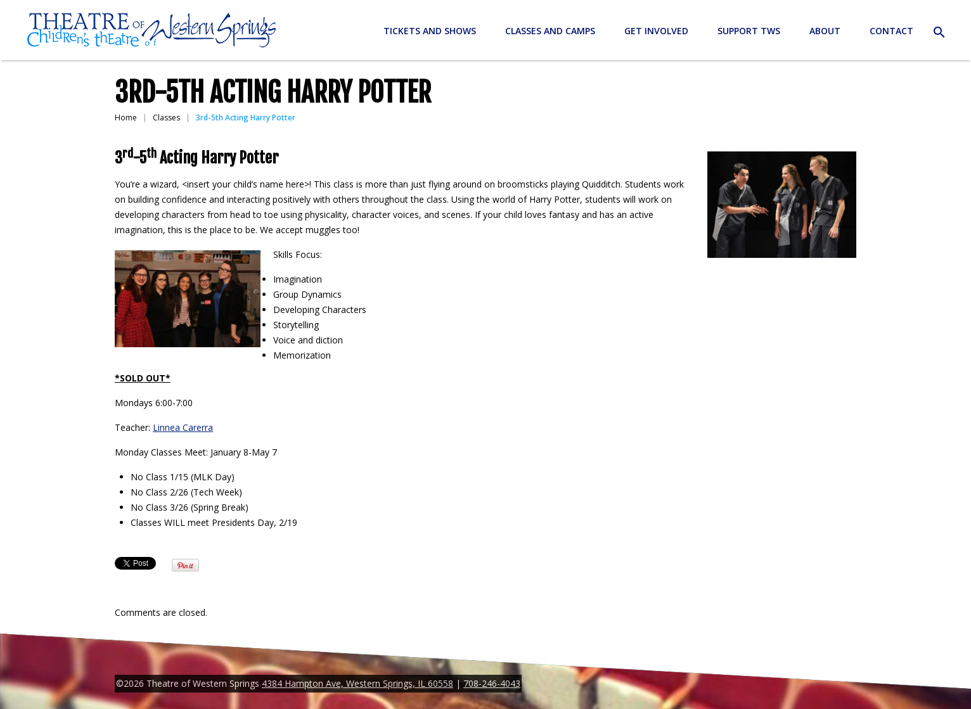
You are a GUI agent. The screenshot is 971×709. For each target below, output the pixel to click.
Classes (166, 117)
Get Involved (656, 31)
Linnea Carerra (183, 427)
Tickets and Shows (429, 31)
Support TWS (748, 31)
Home (126, 117)
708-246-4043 (491, 683)
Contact (891, 31)
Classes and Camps (550, 31)
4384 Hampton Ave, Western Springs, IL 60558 (357, 683)
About (824, 31)
